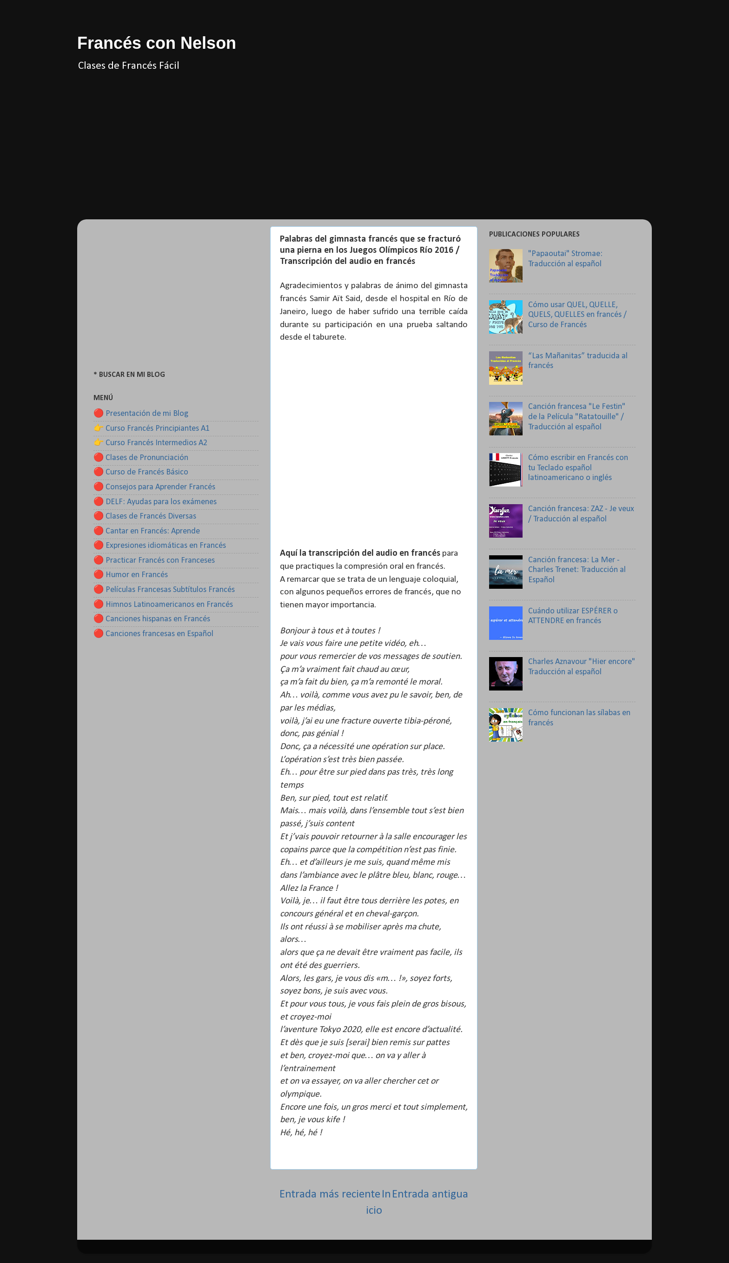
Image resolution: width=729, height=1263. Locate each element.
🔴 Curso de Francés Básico (140, 472)
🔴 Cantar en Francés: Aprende (146, 531)
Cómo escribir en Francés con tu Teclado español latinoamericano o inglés (578, 468)
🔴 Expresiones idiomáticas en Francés (159, 545)
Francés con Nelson (156, 43)
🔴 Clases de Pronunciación (140, 458)
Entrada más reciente (329, 1194)
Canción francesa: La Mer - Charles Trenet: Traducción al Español (577, 570)
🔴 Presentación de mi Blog (140, 413)
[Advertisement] (364, 154)
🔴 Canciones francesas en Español (153, 634)
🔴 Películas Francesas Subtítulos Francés (164, 589)
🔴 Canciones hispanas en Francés (151, 619)
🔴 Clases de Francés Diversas (144, 516)
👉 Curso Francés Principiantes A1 (151, 428)
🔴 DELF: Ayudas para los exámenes (155, 502)
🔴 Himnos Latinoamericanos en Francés (163, 604)
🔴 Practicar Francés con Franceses (154, 560)
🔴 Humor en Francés (130, 575)
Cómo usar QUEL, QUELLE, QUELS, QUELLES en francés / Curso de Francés (577, 315)
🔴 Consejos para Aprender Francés (154, 487)
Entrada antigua (430, 1194)
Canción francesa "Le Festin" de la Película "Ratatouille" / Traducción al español (576, 416)
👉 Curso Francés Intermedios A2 (150, 443)
